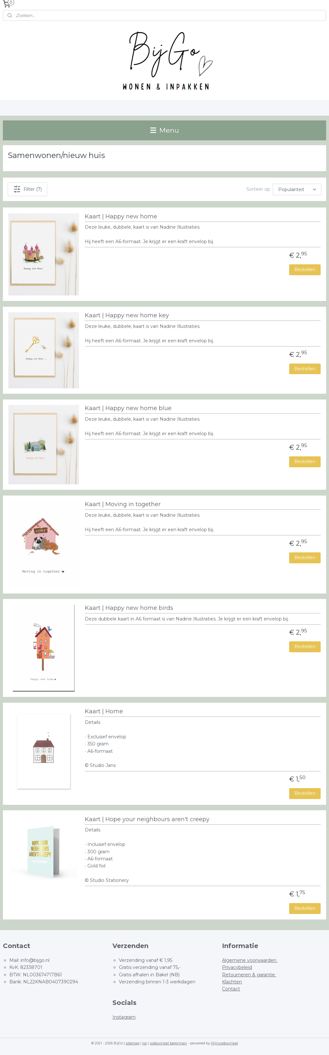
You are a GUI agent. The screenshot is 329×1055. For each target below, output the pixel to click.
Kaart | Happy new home (121, 216)
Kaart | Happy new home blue (128, 408)
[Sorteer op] (297, 189)
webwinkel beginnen (168, 1043)
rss (144, 1043)
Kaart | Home (104, 711)
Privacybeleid (237, 967)
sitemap (132, 1043)
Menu (164, 130)
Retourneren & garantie (249, 975)
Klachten (232, 982)
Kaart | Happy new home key (127, 315)
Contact (231, 989)
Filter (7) (27, 189)
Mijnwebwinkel (224, 1043)
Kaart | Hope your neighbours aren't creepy (147, 819)
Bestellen (305, 269)
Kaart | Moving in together (123, 504)
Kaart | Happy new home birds (129, 608)
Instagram (124, 1017)
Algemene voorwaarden (250, 960)
